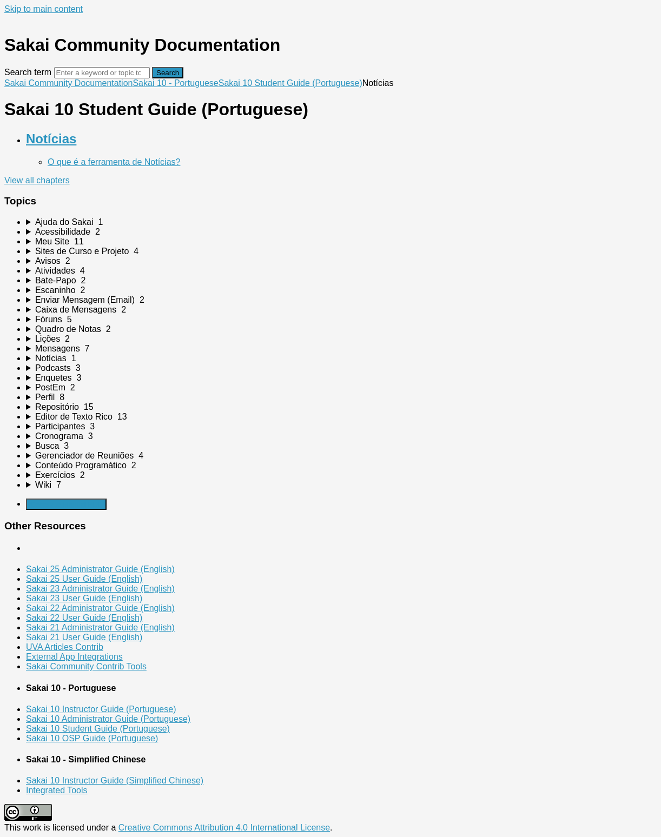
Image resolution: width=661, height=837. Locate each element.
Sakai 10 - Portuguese (175, 83)
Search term (27, 72)
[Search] (102, 72)
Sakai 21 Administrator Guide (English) (100, 627)
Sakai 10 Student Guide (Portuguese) (290, 83)
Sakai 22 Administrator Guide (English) (100, 608)
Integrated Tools (57, 790)
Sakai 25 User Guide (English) (84, 578)
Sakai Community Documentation (68, 83)
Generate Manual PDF (66, 504)
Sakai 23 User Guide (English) (84, 598)
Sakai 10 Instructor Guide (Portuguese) (101, 709)
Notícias (51, 138)
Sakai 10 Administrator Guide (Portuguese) (108, 718)
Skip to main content (43, 9)
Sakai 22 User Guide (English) (84, 617)
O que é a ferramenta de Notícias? (114, 162)
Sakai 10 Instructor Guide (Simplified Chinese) (114, 780)
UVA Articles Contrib (64, 647)
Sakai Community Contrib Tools (86, 666)
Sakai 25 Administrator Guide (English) (100, 569)
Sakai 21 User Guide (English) (84, 637)
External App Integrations (74, 656)
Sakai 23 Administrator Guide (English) (100, 588)
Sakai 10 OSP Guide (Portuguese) (92, 738)
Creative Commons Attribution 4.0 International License (224, 827)
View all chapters (37, 180)
